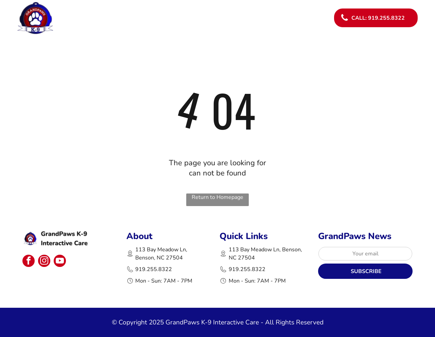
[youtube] (60, 262)
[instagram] (44, 262)
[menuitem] (224, 12)
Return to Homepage (217, 197)
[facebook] (28, 262)
